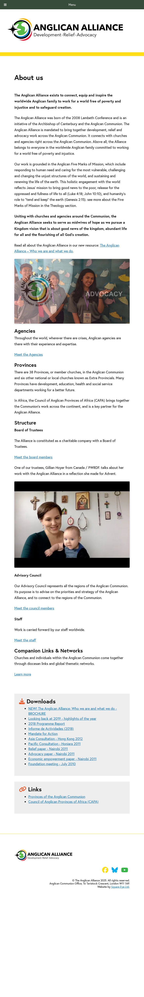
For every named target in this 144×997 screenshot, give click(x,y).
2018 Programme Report (46, 808)
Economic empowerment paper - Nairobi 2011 (62, 843)
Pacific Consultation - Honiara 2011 (54, 828)
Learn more (22, 758)
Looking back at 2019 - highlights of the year (62, 803)
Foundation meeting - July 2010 (52, 848)
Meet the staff (25, 725)
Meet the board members (33, 510)
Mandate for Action (43, 818)
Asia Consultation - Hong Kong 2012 (55, 823)
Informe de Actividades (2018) (51, 813)
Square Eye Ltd (120, 971)
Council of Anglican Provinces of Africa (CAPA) (63, 886)
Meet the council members (34, 693)
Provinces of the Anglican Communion (56, 881)
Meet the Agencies (28, 407)
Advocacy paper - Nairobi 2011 (51, 838)
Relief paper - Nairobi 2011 (48, 833)
